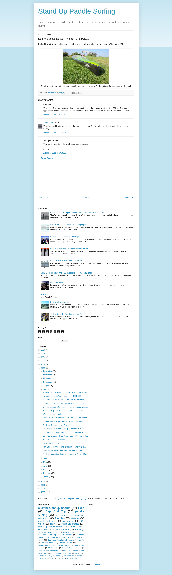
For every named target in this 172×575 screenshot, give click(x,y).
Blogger (97, 564)
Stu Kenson (67, 535)
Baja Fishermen (65, 545)
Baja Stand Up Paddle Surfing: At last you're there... (64, 429)
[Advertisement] (86, 177)
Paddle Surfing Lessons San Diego (64, 237)
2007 (43, 492)
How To (81, 540)
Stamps (75, 518)
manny (79, 556)
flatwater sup (62, 529)
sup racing (68, 521)
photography (42, 558)
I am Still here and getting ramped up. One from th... (64, 447)
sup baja (74, 558)
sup (67, 558)
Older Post (128, 197)
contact (57, 556)
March (46, 470)
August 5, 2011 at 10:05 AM (54, 153)
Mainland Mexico (70, 524)
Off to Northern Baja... (52, 443)
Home (86, 197)
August (46, 386)
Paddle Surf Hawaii (70, 550)
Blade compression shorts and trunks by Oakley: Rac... (65, 454)
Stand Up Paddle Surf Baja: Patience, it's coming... (64, 421)
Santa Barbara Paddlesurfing (49, 550)
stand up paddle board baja (60, 553)
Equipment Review (50, 532)
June (45, 459)
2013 (43, 361)
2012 (43, 364)
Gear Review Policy (45, 556)
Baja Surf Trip (55, 511)
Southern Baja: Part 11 (59, 302)
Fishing (78, 548)
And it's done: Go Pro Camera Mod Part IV (67, 314)
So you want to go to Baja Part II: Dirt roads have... (64, 432)
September (48, 382)
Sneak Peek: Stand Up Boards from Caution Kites (70, 249)
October (46, 378)
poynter (51, 558)
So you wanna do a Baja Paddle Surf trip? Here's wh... (65, 436)
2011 (43, 368)
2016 (43, 350)
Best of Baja (67, 548)
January (46, 477)
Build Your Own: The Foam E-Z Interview (67, 261)
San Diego (79, 530)
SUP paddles (53, 548)
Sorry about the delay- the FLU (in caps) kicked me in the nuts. (66, 273)
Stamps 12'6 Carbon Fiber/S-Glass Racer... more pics (65, 392)
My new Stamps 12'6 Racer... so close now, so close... (65, 407)
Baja (81, 508)
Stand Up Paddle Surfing (76, 11)
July (45, 389)
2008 (43, 489)
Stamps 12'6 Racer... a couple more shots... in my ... (64, 403)
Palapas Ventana (48, 543)
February (47, 473)
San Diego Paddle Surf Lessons (60, 540)
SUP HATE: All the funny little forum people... (68, 225)
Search (44, 295)
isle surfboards (69, 556)
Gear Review (68, 532)
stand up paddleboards (50, 526)
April (45, 466)
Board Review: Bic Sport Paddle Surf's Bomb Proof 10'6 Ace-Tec (77, 213)
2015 (43, 353)
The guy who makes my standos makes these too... (64, 400)
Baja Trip (60, 518)
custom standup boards (54, 508)
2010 (43, 481)
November (47, 375)
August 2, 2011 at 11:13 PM (54, 132)
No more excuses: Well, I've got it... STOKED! (62, 396)
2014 (43, 357)
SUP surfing (61, 515)
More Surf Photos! (57, 283)
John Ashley (49, 123)
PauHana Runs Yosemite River (55, 425)
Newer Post (44, 197)
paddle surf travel (47, 521)
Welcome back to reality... (53, 414)
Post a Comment (48, 158)
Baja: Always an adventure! (54, 440)
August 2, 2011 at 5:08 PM (54, 114)
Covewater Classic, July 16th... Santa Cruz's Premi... (64, 450)
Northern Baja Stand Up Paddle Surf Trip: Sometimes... (65, 418)
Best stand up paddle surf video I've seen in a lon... (64, 411)
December (47, 371)
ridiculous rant (66, 543)
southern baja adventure (58, 537)
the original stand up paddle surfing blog (69, 499)
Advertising (78, 553)
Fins (76, 545)
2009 (43, 485)
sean (61, 558)
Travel (53, 524)
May (45, 462)
